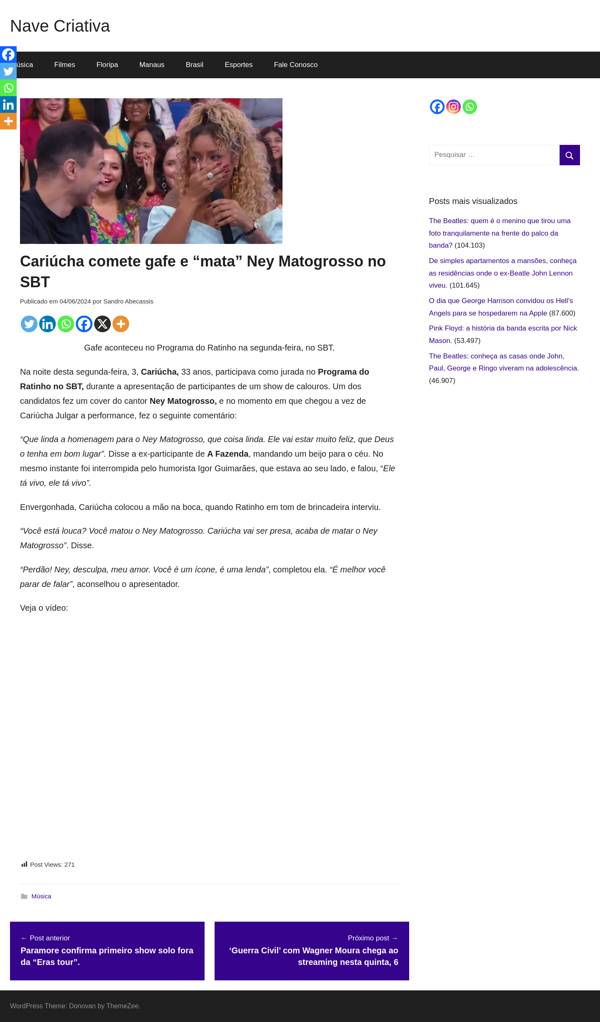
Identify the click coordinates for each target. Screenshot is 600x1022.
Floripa (107, 65)
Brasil (195, 65)
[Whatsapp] (66, 324)
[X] (102, 324)
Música (42, 896)
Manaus (151, 65)
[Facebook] (84, 324)
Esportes (238, 65)
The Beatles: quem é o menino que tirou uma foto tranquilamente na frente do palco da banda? (500, 233)
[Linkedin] (47, 324)
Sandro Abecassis (128, 301)
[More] (120, 324)
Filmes (64, 65)
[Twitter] (29, 324)
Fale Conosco (296, 65)
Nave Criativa (60, 26)
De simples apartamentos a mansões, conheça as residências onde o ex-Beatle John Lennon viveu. (503, 273)
